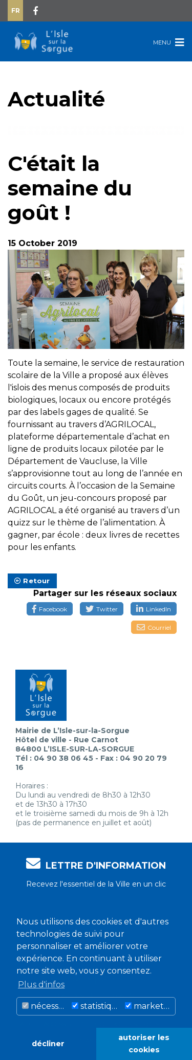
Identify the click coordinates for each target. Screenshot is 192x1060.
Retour (32, 581)
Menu (168, 42)
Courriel (154, 627)
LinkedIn (153, 609)
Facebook (49, 609)
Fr (15, 10)
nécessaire (45, 1006)
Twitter (102, 609)
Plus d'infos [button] (41, 984)
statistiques (97, 1006)
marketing (150, 1006)
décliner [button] (48, 1043)
